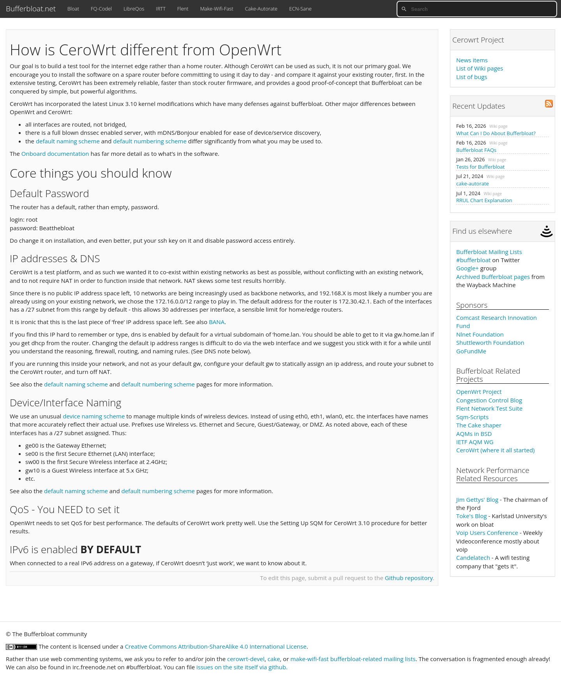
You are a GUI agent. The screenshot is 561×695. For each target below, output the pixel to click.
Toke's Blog (471, 516)
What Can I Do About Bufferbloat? (496, 133)
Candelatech (473, 557)
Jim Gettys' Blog (477, 499)
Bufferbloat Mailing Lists (489, 252)
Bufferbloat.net (31, 9)
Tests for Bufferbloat (480, 166)
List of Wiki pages (479, 68)
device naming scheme (94, 416)
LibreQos (133, 8)
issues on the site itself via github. (242, 667)
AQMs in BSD (474, 433)
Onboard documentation (55, 153)
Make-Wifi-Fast (216, 8)
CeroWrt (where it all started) (495, 450)
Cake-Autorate (261, 8)
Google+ (467, 268)
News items (472, 60)
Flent (183, 8)
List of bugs (471, 77)
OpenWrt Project (479, 391)
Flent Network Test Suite (489, 408)
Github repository (409, 578)
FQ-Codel (101, 8)
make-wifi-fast (309, 659)
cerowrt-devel (246, 659)
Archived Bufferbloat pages (493, 276)
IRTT (161, 8)
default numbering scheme (150, 141)
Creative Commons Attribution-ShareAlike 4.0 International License (215, 646)
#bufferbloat (473, 260)
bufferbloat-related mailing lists (373, 659)
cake (274, 659)
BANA (216, 322)
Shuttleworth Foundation (490, 342)
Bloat (73, 8)
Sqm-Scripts (472, 417)
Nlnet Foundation (480, 334)
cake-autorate (472, 183)
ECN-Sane (300, 8)
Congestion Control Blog (489, 400)
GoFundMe (471, 351)
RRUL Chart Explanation (484, 200)
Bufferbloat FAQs (476, 149)
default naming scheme (68, 141)
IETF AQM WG (475, 442)
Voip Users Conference (487, 532)
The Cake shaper (478, 425)
